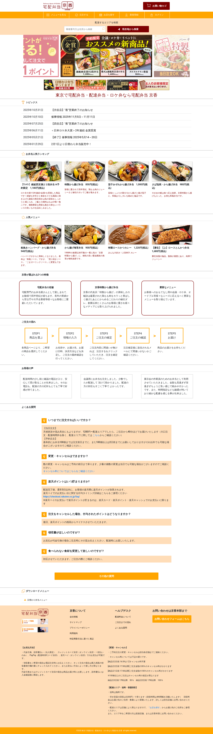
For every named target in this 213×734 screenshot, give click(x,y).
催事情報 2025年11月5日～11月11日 (73, 116)
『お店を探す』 (155, 707)
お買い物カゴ (156, 6)
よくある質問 (121, 628)
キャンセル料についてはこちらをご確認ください (69, 471)
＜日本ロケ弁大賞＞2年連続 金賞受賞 (73, 130)
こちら (96, 435)
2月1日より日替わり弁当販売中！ (71, 144)
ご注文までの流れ (123, 622)
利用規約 (74, 633)
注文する (81, 14)
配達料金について (123, 617)
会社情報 (74, 617)
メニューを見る (56, 14)
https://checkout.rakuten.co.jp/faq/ (61, 496)
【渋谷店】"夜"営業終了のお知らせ (72, 110)
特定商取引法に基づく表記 (82, 639)
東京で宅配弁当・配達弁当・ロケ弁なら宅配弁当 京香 (102, 731)
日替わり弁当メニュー (35, 600)
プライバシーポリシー (80, 628)
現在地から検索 (128, 29)
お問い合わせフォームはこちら (171, 618)
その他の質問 (106, 576)
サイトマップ (76, 622)
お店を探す (106, 14)
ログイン (157, 14)
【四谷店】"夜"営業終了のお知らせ (72, 123)
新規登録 (131, 14)
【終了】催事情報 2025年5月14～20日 (74, 137)
